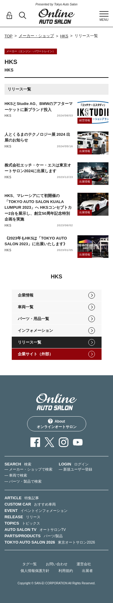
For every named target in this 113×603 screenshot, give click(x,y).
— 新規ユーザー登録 (75, 469)
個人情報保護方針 (34, 571)
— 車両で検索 (16, 475)
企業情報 (25, 295)
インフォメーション (35, 330)
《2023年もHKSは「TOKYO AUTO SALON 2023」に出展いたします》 (36, 241)
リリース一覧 (29, 342)
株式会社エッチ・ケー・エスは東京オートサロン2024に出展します (38, 168)
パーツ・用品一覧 (33, 318)
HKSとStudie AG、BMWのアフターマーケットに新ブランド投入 (39, 106)
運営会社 (84, 564)
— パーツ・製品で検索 (23, 481)
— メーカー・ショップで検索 (28, 469)
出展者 (87, 571)
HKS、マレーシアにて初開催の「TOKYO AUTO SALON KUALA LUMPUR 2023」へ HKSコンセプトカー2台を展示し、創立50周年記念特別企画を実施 (38, 207)
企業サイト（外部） (35, 354)
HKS (64, 36)
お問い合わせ (56, 564)
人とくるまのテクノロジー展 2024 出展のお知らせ (37, 137)
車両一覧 (25, 307)
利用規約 (65, 571)
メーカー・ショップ (36, 35)
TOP (9, 36)
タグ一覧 (29, 564)
